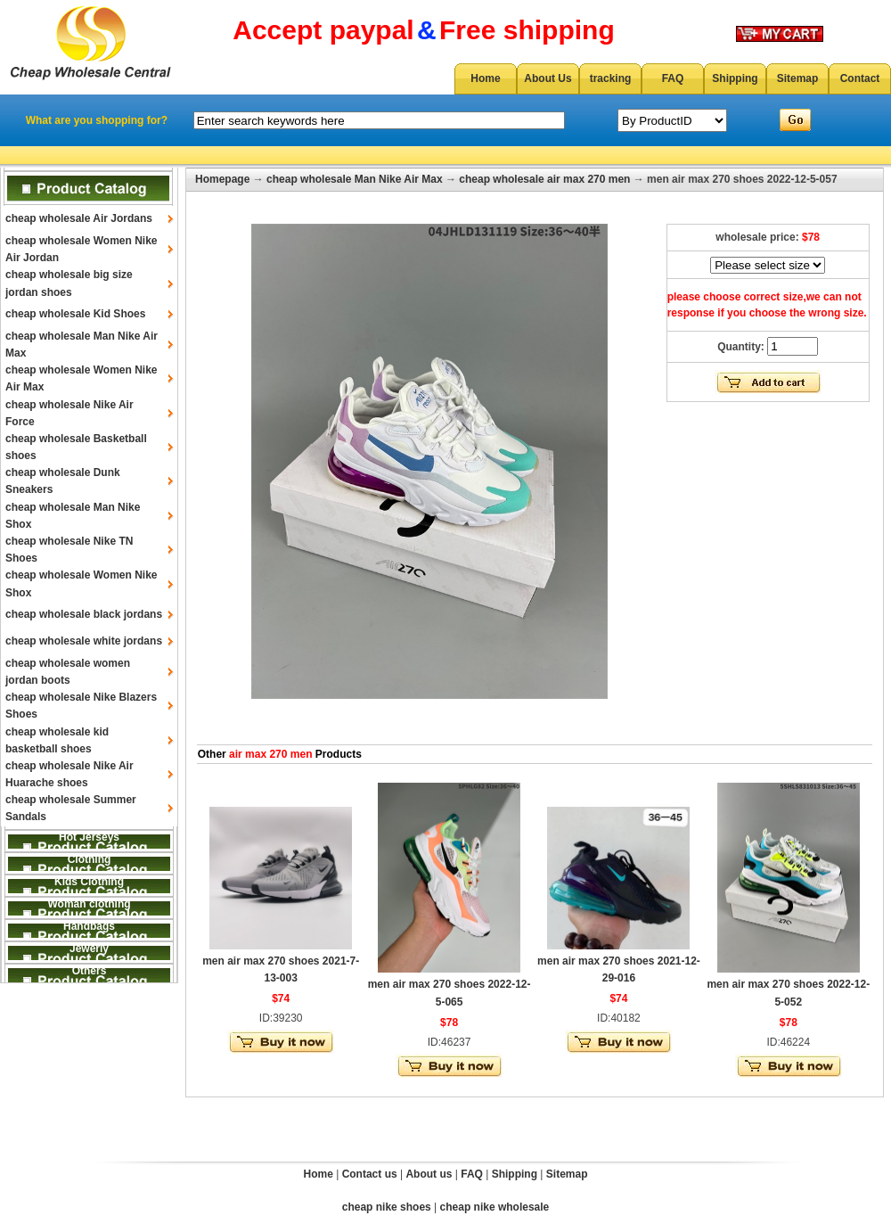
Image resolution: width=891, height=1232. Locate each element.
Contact (860, 78)
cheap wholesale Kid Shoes (75, 314)
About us (428, 1174)
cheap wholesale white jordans (83, 641)
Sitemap (798, 78)
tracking (611, 78)
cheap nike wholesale (495, 1207)
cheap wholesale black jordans (83, 614)
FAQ (673, 78)
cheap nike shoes (386, 1207)
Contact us (369, 1174)
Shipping (734, 78)
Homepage (222, 179)
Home (485, 78)
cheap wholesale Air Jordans (78, 218)
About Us (547, 78)
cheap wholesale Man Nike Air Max (354, 179)
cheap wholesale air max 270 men (544, 179)
